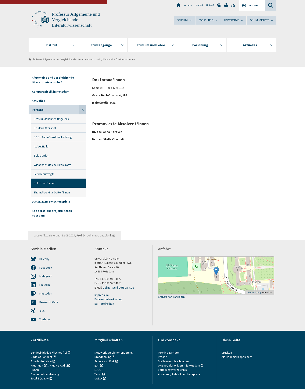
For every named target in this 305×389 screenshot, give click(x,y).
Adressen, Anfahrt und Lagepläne (179, 374)
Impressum (101, 295)
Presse (163, 357)
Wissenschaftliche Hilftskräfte (52, 165)
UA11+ (98, 378)
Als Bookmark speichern (237, 357)
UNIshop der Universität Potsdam (179, 365)
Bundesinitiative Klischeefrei (49, 352)
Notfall (199, 5)
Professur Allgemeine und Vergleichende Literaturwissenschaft (76, 20)
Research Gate (48, 302)
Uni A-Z (210, 5)
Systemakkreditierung (45, 374)
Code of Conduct (41, 357)
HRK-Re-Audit (58, 365)
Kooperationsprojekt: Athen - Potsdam (53, 213)
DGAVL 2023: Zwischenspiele (51, 201)
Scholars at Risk (104, 361)
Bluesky (44, 259)
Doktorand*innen (125, 59)
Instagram (45, 276)
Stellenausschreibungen (173, 361)
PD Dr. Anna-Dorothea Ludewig (53, 137)
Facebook (45, 268)
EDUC (97, 370)
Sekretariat (41, 155)
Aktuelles (38, 101)
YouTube (44, 319)
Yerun (97, 374)
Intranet (188, 5)
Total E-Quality (40, 378)
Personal (108, 59)
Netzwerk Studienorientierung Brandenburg (113, 355)
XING (42, 311)
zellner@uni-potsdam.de (118, 287)
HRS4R (35, 370)
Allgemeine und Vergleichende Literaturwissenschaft (53, 80)
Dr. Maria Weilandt (45, 128)
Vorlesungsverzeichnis (172, 370)
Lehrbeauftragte (44, 174)
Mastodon (45, 293)
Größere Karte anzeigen (171, 297)
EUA (96, 365)
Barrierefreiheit (104, 304)
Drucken (227, 352)
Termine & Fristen (169, 352)
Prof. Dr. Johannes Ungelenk (51, 119)
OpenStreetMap (254, 292)
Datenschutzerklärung (108, 299)
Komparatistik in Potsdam (50, 91)
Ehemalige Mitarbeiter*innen (52, 192)
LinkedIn (44, 285)
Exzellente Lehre (41, 361)
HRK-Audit (37, 365)
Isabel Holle (41, 146)
